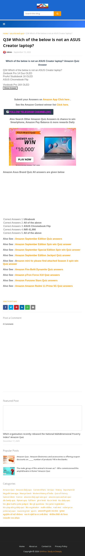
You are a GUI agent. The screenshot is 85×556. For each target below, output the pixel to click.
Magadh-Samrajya (10, 493)
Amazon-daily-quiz (24, 490)
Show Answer (10, 88)
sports (33, 511)
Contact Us (46, 546)
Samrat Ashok (9, 497)
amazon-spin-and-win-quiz (60, 497)
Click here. (63, 104)
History (59, 490)
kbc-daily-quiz (64, 500)
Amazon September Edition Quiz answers (38, 239)
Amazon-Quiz (8, 490)
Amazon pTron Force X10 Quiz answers (37, 275)
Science (19, 497)
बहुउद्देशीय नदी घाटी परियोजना (13, 514)
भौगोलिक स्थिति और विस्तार (58, 514)
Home (5, 33)
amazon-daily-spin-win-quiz (35, 497)
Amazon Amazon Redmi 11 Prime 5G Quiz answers (44, 286)
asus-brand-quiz (17, 33)
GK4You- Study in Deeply (50, 551)
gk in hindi (41, 500)
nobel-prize (67, 507)
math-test (57, 507)
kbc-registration (32, 507)
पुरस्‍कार (62, 511)
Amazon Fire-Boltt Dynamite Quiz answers (39, 269)
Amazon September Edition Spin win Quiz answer (43, 244)
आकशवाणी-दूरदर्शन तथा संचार (48, 511)
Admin (9, 52)
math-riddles (46, 507)
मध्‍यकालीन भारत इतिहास (11, 518)
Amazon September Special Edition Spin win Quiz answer (47, 250)
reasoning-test (23, 511)
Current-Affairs (39, 490)
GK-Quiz (50, 490)
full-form (32, 500)
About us (33, 546)
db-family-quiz (9, 500)
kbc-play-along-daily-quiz (13, 507)
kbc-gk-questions (37, 504)
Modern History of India (43, 493)
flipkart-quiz (22, 500)
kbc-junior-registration (55, 504)
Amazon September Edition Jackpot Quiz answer (43, 255)
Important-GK (69, 490)
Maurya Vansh (25, 493)
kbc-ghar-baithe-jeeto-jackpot (15, 504)
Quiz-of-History (61, 493)
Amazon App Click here (56, 99)
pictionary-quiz (9, 511)
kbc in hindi (52, 500)
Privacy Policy (61, 546)
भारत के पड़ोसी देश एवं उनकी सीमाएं (36, 514)
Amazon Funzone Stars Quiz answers (36, 280)
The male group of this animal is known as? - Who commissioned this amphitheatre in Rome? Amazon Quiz (48, 470)
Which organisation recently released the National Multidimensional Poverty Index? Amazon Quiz (41, 435)
